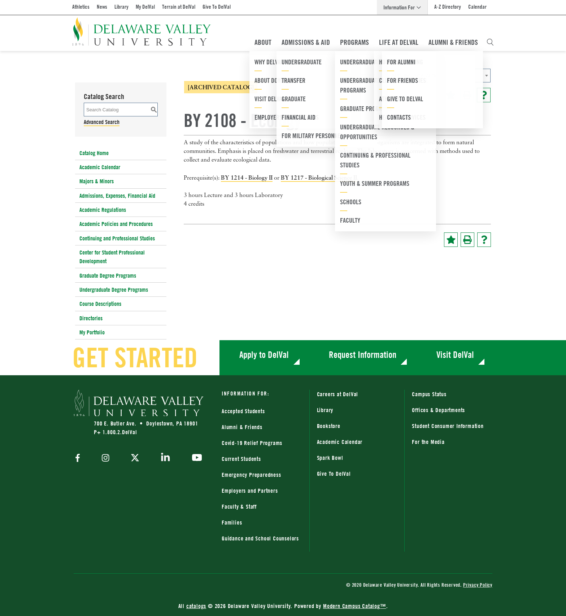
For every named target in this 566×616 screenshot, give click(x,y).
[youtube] (195, 458)
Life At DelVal (398, 42)
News (102, 6)
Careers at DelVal (337, 394)
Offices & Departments (438, 410)
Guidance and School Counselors (260, 538)
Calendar (477, 6)
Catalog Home (94, 153)
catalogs (196, 605)
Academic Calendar (99, 167)
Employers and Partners (250, 490)
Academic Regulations (102, 209)
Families (232, 522)
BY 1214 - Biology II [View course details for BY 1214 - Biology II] (247, 177)
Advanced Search (101, 121)
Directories (91, 318)
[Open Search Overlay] (490, 42)
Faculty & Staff (239, 506)
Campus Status (429, 394)
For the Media (428, 441)
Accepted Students (243, 411)
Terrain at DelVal (178, 6)
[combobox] (418, 75)
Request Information (362, 354)
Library (121, 6)
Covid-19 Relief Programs (252, 442)
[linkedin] (165, 458)
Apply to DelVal (264, 354)
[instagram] (105, 458)
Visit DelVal (455, 354)
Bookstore (328, 425)
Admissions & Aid (306, 42)
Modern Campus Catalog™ (354, 605)
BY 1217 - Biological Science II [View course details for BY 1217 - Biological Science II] (319, 177)
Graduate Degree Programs (107, 275)
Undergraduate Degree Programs (113, 289)
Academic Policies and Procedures (116, 223)
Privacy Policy (477, 585)
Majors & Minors (96, 181)
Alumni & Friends (453, 42)
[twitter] (135, 458)
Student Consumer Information (447, 425)
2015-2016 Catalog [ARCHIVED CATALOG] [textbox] (394, 75)
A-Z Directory (447, 6)
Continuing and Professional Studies (117, 238)
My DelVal (145, 6)
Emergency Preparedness (251, 474)
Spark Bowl (330, 457)
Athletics (81, 6)
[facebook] (79, 458)
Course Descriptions (100, 303)
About (262, 42)
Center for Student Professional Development (112, 257)
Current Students (241, 458)
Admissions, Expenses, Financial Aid (117, 195)
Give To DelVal (217, 6)
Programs (354, 42)
